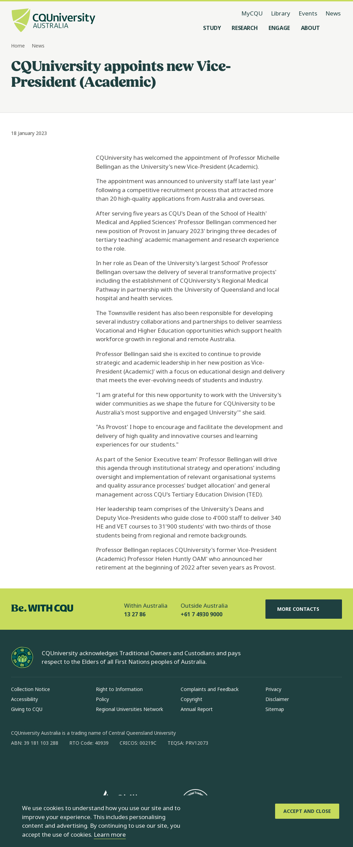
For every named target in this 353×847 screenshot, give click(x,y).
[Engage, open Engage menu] (279, 27)
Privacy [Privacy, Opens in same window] (273, 689)
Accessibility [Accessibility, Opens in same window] (24, 699)
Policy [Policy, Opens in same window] (102, 699)
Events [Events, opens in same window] (308, 13)
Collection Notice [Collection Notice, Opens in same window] (30, 689)
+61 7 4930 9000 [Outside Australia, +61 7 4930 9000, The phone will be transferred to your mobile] (201, 614)
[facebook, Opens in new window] (18, 765)
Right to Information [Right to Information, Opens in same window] (119, 689)
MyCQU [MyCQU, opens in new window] (252, 13)
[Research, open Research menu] (244, 27)
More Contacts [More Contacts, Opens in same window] (303, 609)
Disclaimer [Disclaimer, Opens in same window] (277, 699)
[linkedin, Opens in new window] (54, 765)
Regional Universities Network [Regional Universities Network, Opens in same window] (129, 709)
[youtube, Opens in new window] (90, 765)
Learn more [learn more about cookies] (110, 834)
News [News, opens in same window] (333, 13)
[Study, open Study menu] (211, 27)
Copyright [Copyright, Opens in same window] (191, 699)
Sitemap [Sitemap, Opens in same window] (274, 709)
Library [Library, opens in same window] (280, 13)
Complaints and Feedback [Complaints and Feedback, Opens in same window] (210, 689)
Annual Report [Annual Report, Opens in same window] (197, 709)
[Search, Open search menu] (335, 28)
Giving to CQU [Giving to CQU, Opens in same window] (26, 709)
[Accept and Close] (307, 811)
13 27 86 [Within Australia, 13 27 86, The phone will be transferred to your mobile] (134, 614)
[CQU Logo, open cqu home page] (53, 21)
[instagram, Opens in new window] (36, 765)
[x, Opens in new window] (72, 765)
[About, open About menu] (310, 27)
